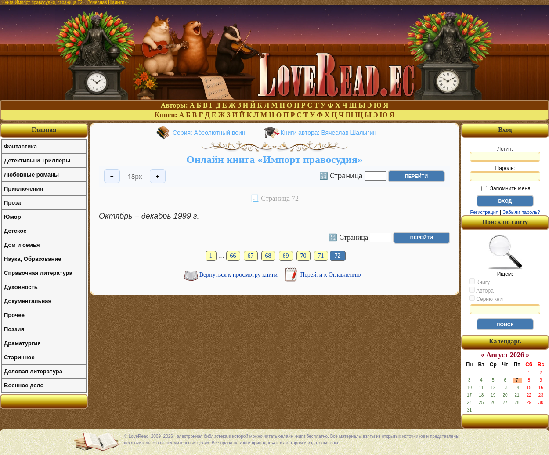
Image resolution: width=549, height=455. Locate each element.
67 (251, 256)
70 (303, 256)
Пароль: (505, 173)
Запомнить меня (505, 188)
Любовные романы (31, 174)
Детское (15, 231)
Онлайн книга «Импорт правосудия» (274, 159)
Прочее (14, 315)
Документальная (27, 301)
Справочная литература (38, 273)
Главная (44, 129)
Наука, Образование (32, 259)
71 (321, 256)
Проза (12, 202)
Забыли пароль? (521, 212)
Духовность (21, 287)
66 (233, 256)
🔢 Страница (341, 175)
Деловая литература (33, 371)
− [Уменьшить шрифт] (112, 176)
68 (268, 256)
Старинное (19, 357)
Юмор (12, 216)
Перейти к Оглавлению (330, 274)
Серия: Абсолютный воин (209, 132)
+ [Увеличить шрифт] (157, 176)
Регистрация (484, 212)
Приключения (23, 188)
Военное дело (24, 385)
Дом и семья (22, 245)
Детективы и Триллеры (37, 160)
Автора (481, 290)
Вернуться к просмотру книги (239, 274)
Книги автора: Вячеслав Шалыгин (328, 132)
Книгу (479, 281)
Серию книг (486, 298)
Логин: (505, 154)
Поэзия (14, 329)
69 (286, 256)
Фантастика (20, 146)
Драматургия (22, 343)
